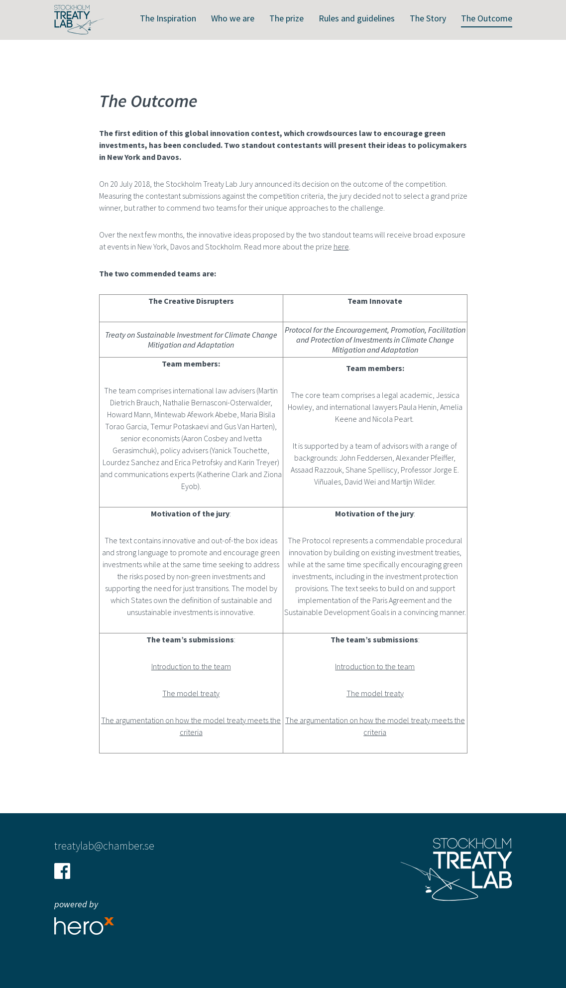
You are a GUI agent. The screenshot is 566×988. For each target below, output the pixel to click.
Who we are (232, 18)
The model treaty (191, 693)
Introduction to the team (191, 666)
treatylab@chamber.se (104, 846)
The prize (286, 18)
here (341, 246)
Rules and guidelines (357, 18)
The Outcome (486, 18)
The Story (428, 18)
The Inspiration (168, 18)
